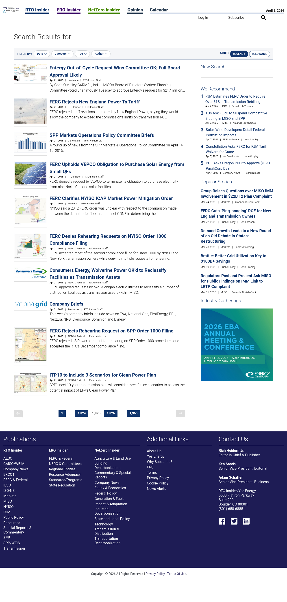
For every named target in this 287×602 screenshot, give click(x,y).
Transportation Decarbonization (107, 544)
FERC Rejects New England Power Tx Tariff (95, 102)
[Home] (11, 11)
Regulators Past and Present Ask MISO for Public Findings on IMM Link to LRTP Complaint (236, 281)
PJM (224, 106)
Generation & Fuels (109, 502)
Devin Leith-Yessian (242, 106)
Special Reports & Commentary (17, 533)
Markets (72, 203)
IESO (7, 489)
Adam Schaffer (231, 481)
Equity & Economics (110, 491)
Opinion (135, 10)
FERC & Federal (76, 248)
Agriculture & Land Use (112, 462)
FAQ (150, 471)
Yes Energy (155, 460)
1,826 (112, 413)
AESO (7, 462)
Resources (74, 309)
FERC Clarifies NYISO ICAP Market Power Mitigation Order (111, 198)
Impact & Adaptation (110, 508)
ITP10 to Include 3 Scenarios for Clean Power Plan (103, 375)
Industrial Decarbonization (107, 514)
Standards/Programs (65, 483)
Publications (19, 439)
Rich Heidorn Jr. (93, 140)
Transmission (14, 552)
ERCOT (9, 478)
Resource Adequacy (64, 478)
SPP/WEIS (11, 546)
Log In (203, 17)
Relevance (259, 54)
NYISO (8, 510)
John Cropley (251, 139)
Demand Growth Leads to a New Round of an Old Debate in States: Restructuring (236, 236)
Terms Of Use (176, 577)
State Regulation (62, 489)
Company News (231, 172)
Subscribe (236, 17)
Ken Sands (227, 467)
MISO (225, 123)
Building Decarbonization (107, 469)
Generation (74, 140)
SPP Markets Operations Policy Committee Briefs (102, 135)
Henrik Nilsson (252, 172)
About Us (154, 454)
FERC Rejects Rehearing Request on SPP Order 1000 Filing (112, 331)
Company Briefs (66, 304)
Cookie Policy (157, 487)
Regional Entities (62, 473)
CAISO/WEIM (13, 467)
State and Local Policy (112, 522)
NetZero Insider (104, 10)
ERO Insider (68, 10)
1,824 (83, 413)
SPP (6, 541)
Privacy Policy (158, 481)
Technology (103, 528)
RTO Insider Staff (92, 80)
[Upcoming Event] (237, 344)
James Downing (244, 247)
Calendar (159, 10)
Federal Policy (105, 497)
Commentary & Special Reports (112, 478)
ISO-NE (9, 494)
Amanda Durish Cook (244, 123)
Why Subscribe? (159, 465)
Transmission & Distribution (106, 535)
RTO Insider (37, 10)
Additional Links (168, 439)
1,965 (134, 413)
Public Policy (228, 222)
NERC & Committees (65, 467)
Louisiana (73, 80)
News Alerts (156, 492)
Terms (152, 476)
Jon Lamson (247, 222)
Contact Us (233, 439)
